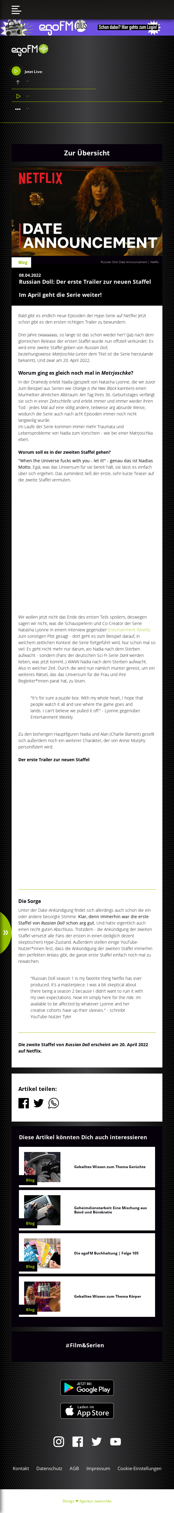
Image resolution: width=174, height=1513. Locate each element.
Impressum (98, 1468)
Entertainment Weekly (129, 630)
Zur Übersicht (87, 152)
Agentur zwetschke (95, 1501)
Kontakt (21, 1468)
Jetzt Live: (27, 71)
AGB (74, 1468)
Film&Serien (87, 1345)
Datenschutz (49, 1468)
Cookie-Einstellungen (139, 1468)
